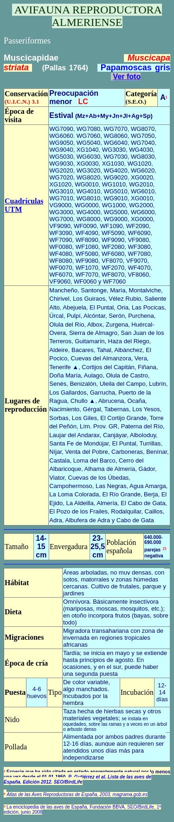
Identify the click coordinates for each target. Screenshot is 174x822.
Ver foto (127, 76)
